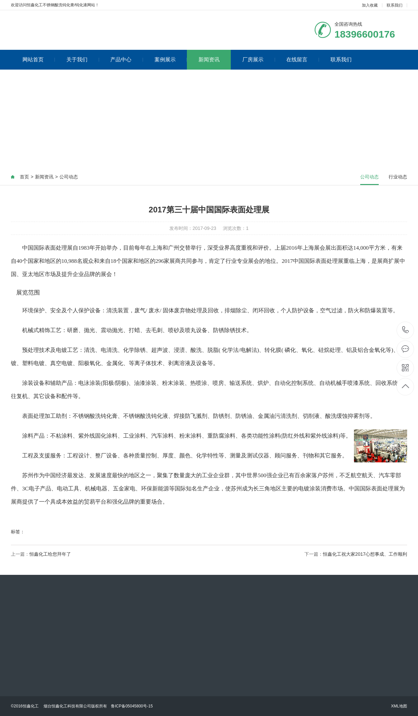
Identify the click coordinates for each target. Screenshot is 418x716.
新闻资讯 (209, 59)
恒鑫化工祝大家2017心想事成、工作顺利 (365, 554)
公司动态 (68, 176)
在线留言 (302, 59)
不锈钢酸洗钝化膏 (95, 416)
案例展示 (171, 59)
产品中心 (126, 59)
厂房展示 (258, 59)
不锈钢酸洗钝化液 (145, 416)
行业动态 (398, 176)
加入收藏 (370, 5)
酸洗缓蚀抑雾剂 (345, 416)
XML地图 (399, 706)
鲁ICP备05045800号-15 (132, 706)
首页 (24, 176)
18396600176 (405, 330)
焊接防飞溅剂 (190, 416)
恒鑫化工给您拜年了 (50, 554)
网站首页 (38, 59)
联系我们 (394, 5)
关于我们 (82, 59)
